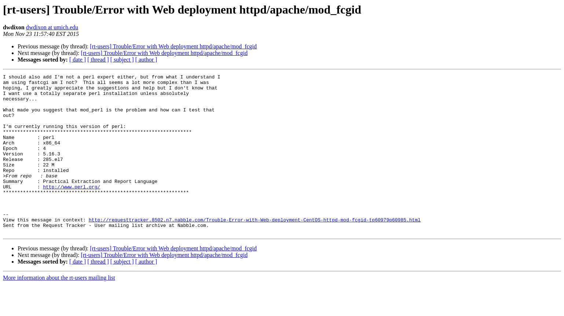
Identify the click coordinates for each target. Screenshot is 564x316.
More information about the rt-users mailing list (59, 309)
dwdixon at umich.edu (52, 27)
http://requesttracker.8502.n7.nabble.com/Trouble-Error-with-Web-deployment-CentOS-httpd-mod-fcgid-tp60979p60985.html (255, 249)
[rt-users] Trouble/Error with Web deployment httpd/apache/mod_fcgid (173, 46)
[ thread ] (98, 59)
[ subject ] (122, 59)
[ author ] (146, 59)
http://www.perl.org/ (71, 209)
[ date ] (77, 59)
